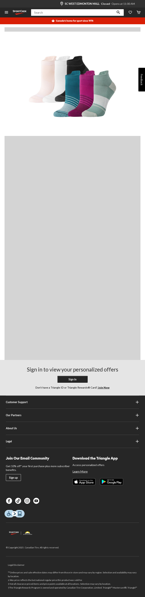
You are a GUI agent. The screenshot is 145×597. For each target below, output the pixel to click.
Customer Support (72, 402)
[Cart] (138, 12)
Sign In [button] (72, 379)
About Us (72, 428)
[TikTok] (18, 501)
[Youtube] (36, 501)
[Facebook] (9, 501)
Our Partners (72, 415)
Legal (72, 441)
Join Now (103, 387)
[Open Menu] (6, 12)
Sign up (13, 477)
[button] (118, 12)
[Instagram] (27, 501)
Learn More (80, 471)
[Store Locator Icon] (62, 4)
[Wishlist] (130, 12)
